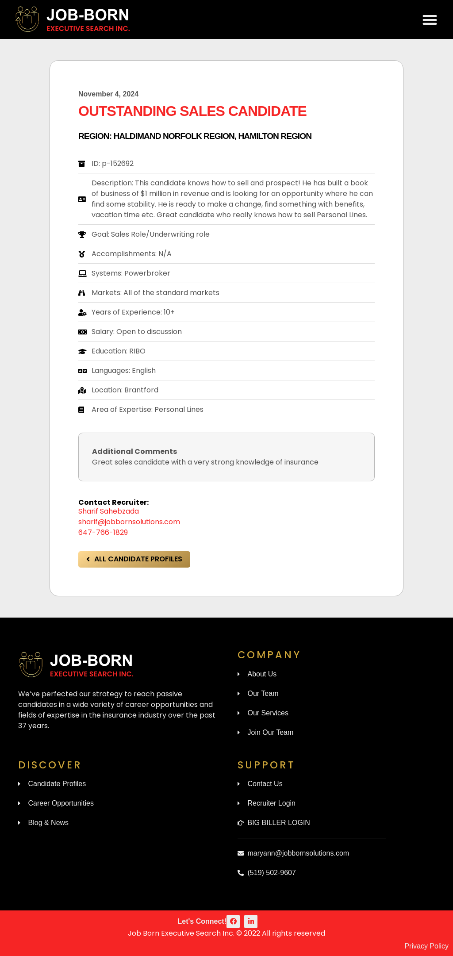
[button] (430, 19)
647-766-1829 (103, 532)
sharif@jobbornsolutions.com (129, 522)
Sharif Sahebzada (108, 511)
